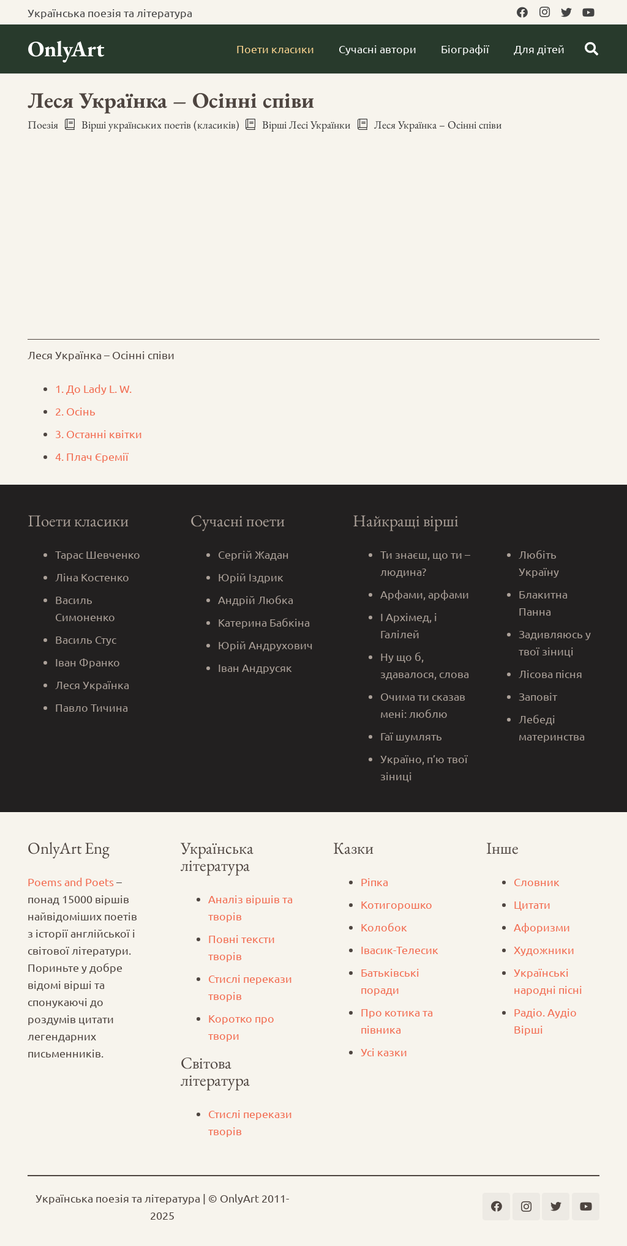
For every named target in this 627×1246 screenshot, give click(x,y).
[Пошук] (591, 49)
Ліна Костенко (92, 576)
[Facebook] (522, 12)
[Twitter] (566, 12)
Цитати (532, 904)
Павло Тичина (91, 707)
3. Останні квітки (98, 433)
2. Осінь (75, 411)
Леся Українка (92, 684)
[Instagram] (544, 12)
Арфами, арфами (424, 594)
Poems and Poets (71, 881)
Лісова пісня (550, 673)
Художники (544, 949)
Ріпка (374, 881)
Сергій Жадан (253, 554)
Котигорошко (396, 904)
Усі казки (384, 1051)
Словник (537, 881)
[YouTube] (588, 12)
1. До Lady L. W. (93, 388)
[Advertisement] (313, 233)
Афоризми (542, 926)
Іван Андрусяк (255, 667)
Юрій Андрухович (265, 644)
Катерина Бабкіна (264, 622)
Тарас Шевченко (97, 554)
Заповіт (538, 696)
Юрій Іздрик (250, 576)
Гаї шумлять (411, 735)
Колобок (384, 926)
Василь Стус (85, 639)
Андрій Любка (255, 599)
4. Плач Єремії (92, 456)
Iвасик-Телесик (399, 949)
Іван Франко (87, 661)
